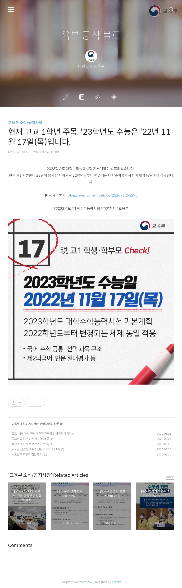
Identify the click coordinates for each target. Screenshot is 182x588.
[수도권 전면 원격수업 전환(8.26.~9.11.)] (35, 449)
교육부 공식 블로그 (91, 35)
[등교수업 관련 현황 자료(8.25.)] (30, 444)
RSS (99, 97)
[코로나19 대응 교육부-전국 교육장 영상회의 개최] (40, 433)
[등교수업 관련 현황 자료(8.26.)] (30, 439)
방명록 (82, 97)
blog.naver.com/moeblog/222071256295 (102, 195)
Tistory (116, 582)
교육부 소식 (18, 424)
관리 (115, 97)
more (170, 477)
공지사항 (33, 424)
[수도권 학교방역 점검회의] (27, 454)
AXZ (90, 582)
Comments (20, 545)
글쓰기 (66, 97)
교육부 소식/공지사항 (25, 122)
